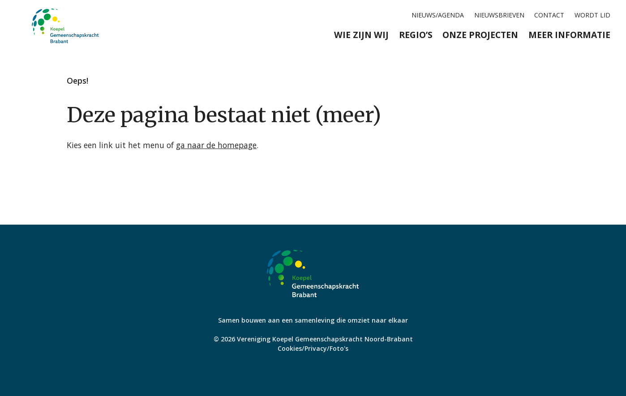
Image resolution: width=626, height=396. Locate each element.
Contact (549, 15)
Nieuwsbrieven (499, 15)
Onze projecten (480, 35)
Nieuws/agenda (438, 15)
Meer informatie (569, 35)
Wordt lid (592, 15)
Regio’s (416, 35)
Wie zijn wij (361, 35)
